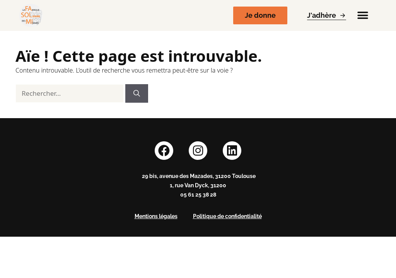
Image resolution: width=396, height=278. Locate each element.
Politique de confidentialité (227, 216)
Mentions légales (156, 216)
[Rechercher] (136, 93)
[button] (362, 15)
